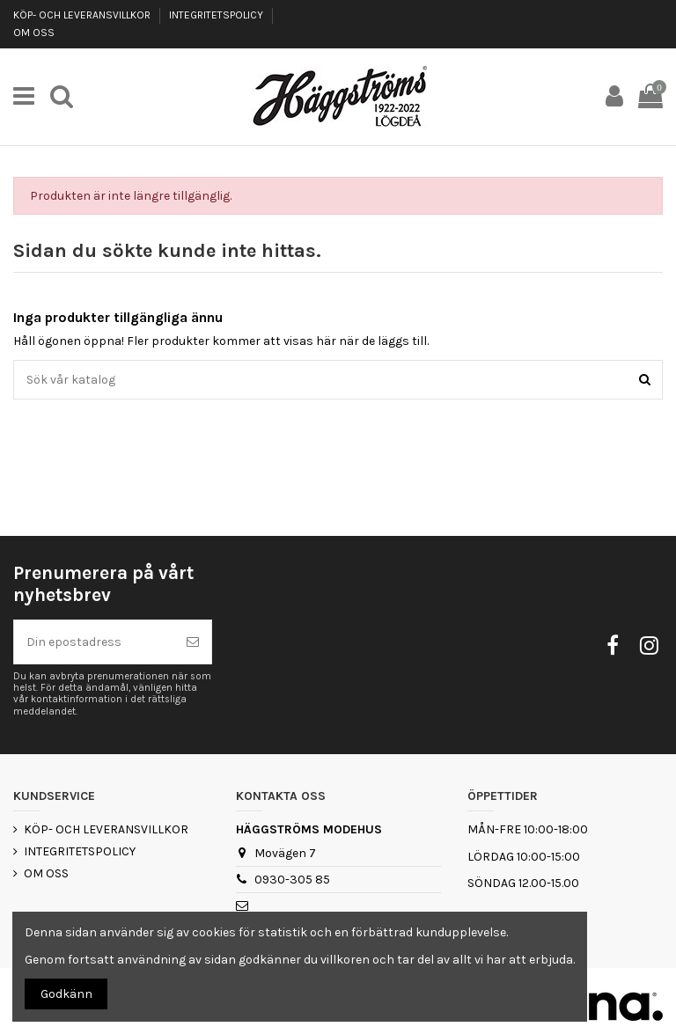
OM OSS (34, 32)
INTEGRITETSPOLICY (217, 15)
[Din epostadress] (94, 642)
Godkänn (66, 993)
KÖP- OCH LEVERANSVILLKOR (83, 15)
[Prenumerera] (192, 642)
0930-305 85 (292, 879)
